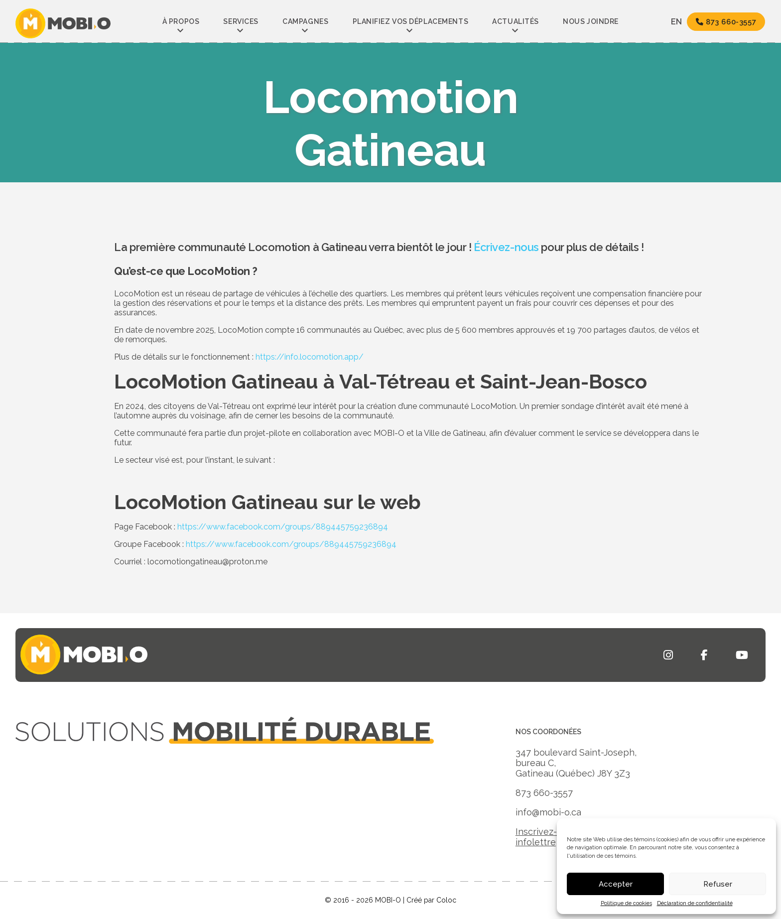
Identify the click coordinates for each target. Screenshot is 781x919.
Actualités (515, 21)
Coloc (446, 900)
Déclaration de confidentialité (695, 903)
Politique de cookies (626, 903)
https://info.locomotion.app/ (310, 357)
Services (240, 21)
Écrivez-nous (506, 247)
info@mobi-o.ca (548, 812)
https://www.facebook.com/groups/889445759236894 (282, 526)
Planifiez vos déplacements (411, 21)
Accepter (616, 884)
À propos (180, 21)
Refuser (717, 884)
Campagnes (305, 21)
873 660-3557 (723, 22)
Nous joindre (591, 21)
